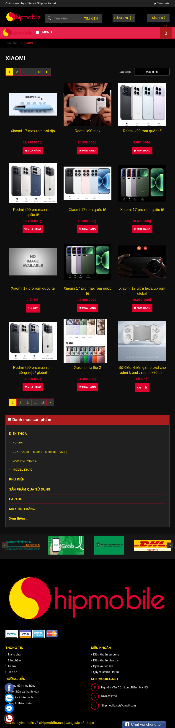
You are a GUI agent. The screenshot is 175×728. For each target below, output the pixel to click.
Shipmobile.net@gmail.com (118, 705)
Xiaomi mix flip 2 (87, 367)
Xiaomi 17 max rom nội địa (33, 131)
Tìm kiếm (91, 18)
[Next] (47, 72)
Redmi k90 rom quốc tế (142, 131)
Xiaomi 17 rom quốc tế (87, 210)
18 (39, 72)
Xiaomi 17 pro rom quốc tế (142, 210)
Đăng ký (158, 18)
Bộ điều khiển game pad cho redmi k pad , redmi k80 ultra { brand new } (142, 373)
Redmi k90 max (87, 131)
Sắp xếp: (125, 71)
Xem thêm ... (18, 518)
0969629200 (109, 696)
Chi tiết (33, 308)
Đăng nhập (124, 18)
